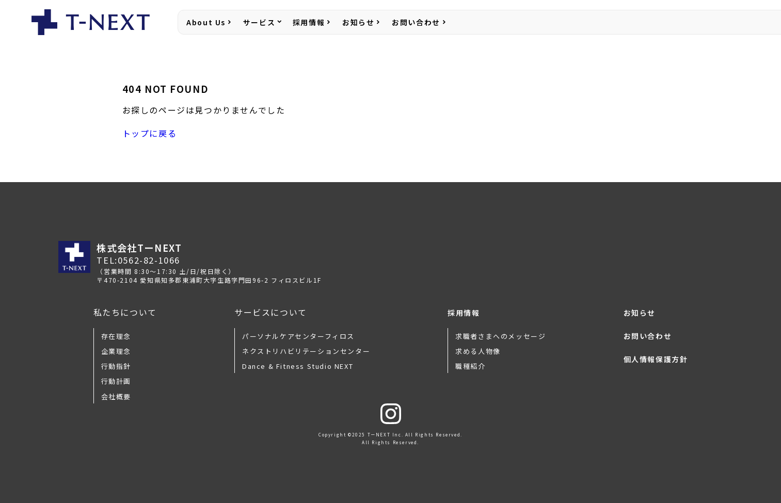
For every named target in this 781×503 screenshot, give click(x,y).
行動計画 (116, 381)
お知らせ (358, 22)
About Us (206, 22)
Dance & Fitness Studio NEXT (297, 366)
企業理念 (116, 351)
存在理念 (116, 336)
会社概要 (116, 396)
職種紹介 (470, 366)
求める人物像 (478, 351)
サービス (259, 22)
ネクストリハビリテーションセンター (306, 351)
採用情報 (309, 22)
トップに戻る (149, 133)
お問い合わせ (416, 22)
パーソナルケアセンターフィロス (298, 336)
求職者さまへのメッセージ (500, 336)
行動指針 (116, 366)
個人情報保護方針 (656, 359)
